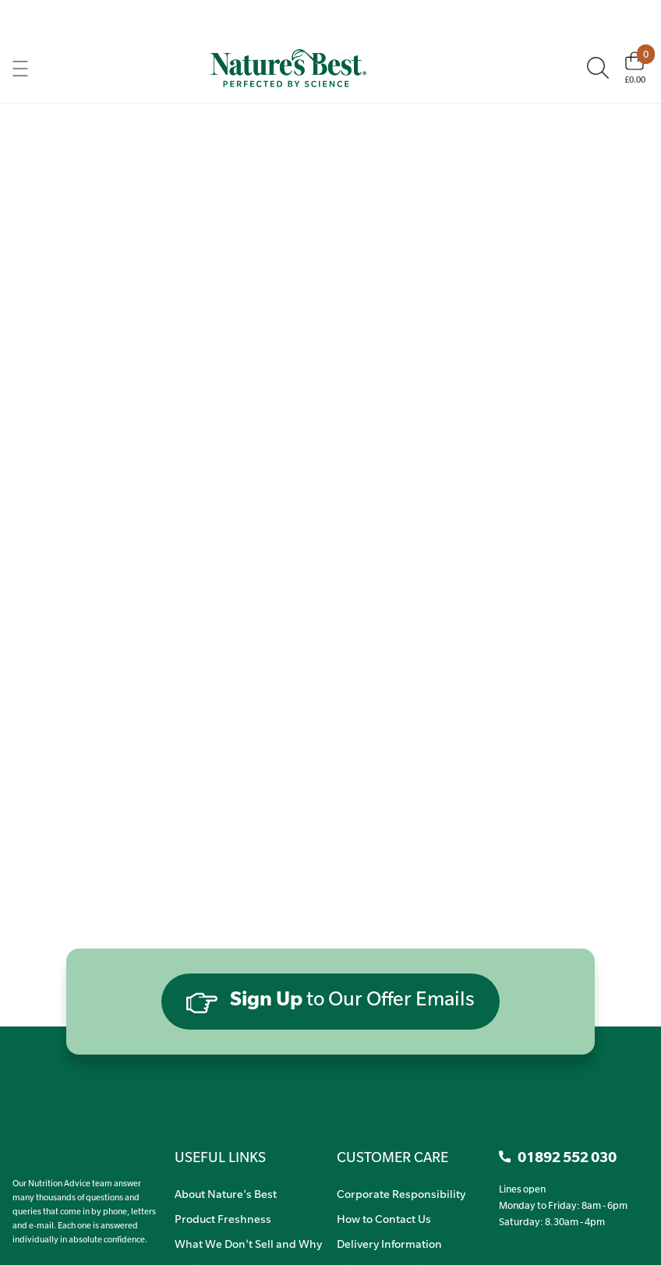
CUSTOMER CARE (392, 1156)
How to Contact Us (384, 1218)
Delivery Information (389, 1243)
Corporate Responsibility (401, 1193)
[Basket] (635, 68)
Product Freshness (223, 1218)
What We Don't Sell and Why (248, 1243)
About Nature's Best (226, 1193)
